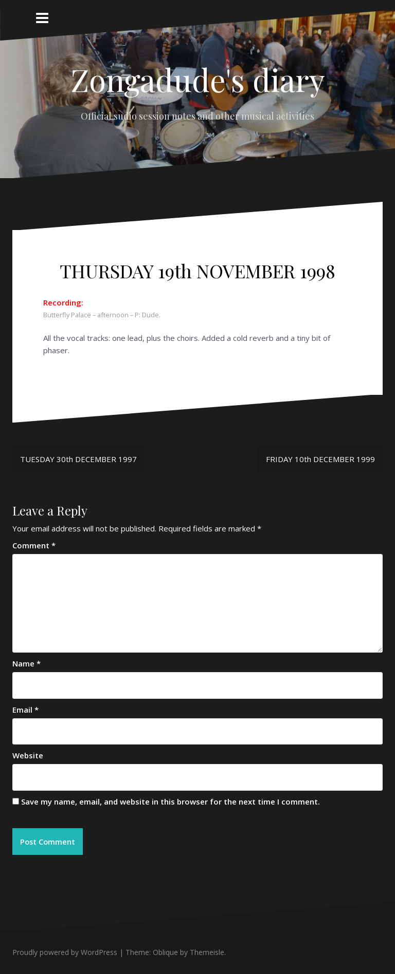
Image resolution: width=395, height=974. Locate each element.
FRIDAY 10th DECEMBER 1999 (320, 459)
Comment (34, 545)
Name (26, 663)
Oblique (165, 953)
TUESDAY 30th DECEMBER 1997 (78, 459)
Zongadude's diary (197, 79)
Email (25, 709)
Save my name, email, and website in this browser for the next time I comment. (170, 801)
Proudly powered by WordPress (64, 953)
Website (27, 755)
